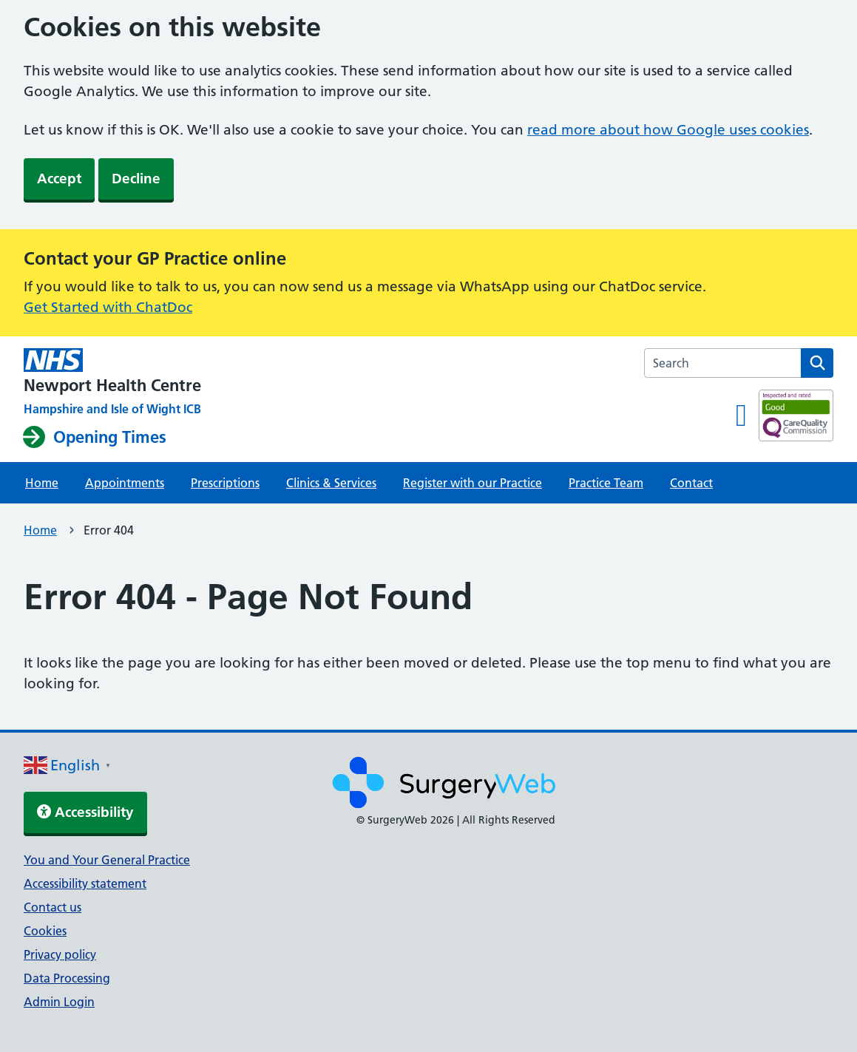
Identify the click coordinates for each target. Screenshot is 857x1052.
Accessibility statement (85, 883)
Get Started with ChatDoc (108, 307)
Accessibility (85, 812)
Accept (59, 178)
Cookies (45, 930)
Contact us (52, 907)
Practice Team (606, 482)
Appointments (124, 482)
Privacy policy (60, 954)
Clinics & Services (331, 482)
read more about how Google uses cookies (668, 129)
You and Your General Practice (107, 859)
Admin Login (59, 1001)
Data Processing (67, 978)
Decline (136, 178)
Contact (691, 482)
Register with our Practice (472, 482)
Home (41, 482)
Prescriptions (225, 482)
